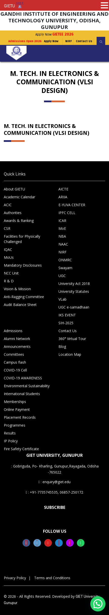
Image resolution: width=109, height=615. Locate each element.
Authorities (12, 212)
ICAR (62, 220)
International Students (22, 393)
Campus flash (15, 362)
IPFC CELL (66, 212)
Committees (14, 354)
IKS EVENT (67, 315)
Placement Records (20, 417)
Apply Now (54, 34)
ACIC (8, 204)
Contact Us (84, 41)
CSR (7, 228)
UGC (62, 275)
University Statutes (73, 291)
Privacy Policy (15, 577)
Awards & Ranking (19, 220)
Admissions (13, 330)
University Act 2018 (74, 283)
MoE (62, 228)
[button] (97, 603)
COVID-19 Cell (15, 370)
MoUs (9, 257)
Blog (62, 346)
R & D (9, 281)
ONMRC (65, 259)
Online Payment (17, 409)
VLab (62, 299)
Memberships (15, 401)
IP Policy (11, 441)
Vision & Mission (17, 288)
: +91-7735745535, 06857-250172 (54, 492)
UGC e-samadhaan (73, 307)
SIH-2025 (65, 322)
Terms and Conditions (52, 577)
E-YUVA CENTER (71, 204)
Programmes (14, 425)
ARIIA (62, 197)
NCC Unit (11, 273)
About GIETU (14, 189)
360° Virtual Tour (72, 338)
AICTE (63, 189)
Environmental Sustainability (27, 385)
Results (10, 433)
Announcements (17, 346)
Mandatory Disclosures (23, 265)
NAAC (63, 244)
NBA (62, 236)
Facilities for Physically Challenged (22, 239)
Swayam (65, 267)
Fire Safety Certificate (21, 448)
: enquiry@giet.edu (54, 481)
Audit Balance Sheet (20, 304)
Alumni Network (17, 338)
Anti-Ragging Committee (24, 296)
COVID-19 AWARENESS (23, 378)
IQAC (8, 249)
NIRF (68, 41)
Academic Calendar (19, 197)
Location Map (69, 354)
